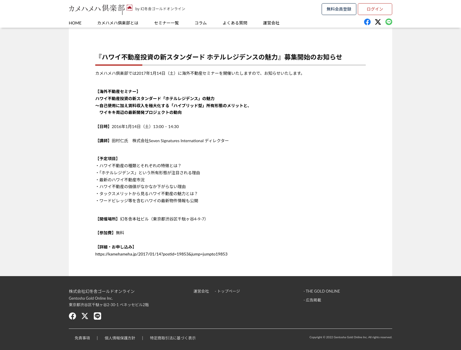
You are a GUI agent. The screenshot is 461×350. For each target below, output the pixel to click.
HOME (75, 22)
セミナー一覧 (166, 22)
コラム (201, 22)
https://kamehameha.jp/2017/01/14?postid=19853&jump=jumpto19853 (161, 253)
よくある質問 (235, 22)
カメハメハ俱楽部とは (117, 22)
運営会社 (271, 22)
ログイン (375, 8)
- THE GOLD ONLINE (321, 291)
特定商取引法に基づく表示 (173, 338)
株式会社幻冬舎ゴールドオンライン (102, 291)
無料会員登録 (339, 8)
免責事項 (82, 338)
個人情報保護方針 (120, 338)
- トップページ (227, 291)
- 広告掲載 (312, 300)
